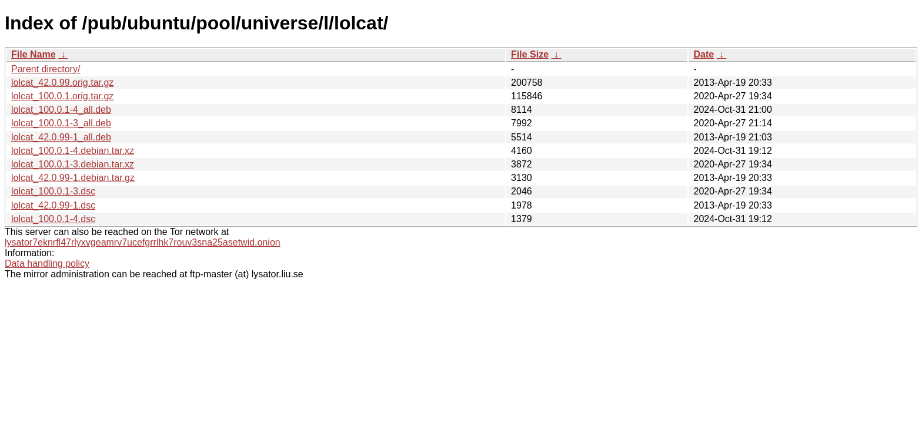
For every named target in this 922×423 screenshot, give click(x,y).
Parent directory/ (45, 69)
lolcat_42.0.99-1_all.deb (61, 137)
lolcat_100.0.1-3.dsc (53, 191)
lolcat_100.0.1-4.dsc (53, 219)
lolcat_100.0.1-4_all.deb (61, 110)
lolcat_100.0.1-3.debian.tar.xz (72, 164)
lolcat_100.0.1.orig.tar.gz (62, 96)
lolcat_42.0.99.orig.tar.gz (62, 83)
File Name (33, 54)
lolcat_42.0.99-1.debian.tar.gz (73, 178)
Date (703, 54)
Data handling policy (47, 263)
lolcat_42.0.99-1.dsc (53, 205)
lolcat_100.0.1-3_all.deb (61, 123)
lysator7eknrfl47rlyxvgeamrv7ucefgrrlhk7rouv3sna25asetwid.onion (142, 242)
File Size (530, 54)
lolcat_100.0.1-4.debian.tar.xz (72, 151)
